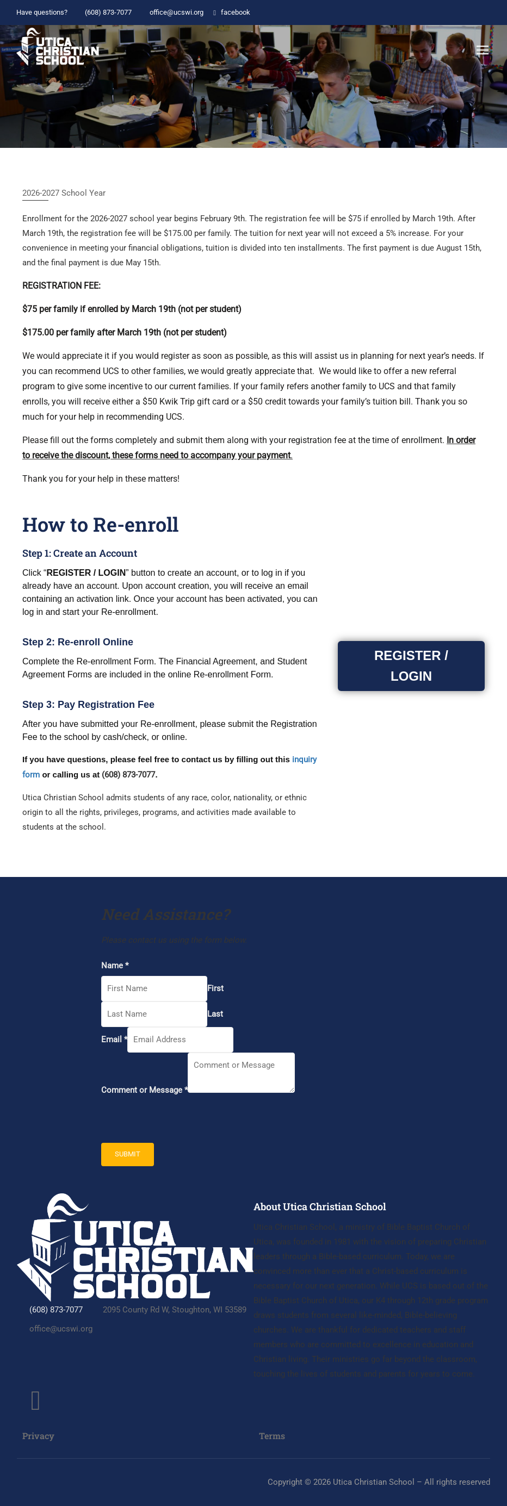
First (215, 988)
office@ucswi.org (171, 12)
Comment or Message (144, 1090)
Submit (127, 1154)
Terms (272, 1435)
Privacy (38, 1435)
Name (114, 965)
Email (114, 1039)
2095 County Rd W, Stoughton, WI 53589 (168, 1310)
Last (215, 1014)
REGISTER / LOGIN (411, 668)
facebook (230, 12)
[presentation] (184, 1121)
